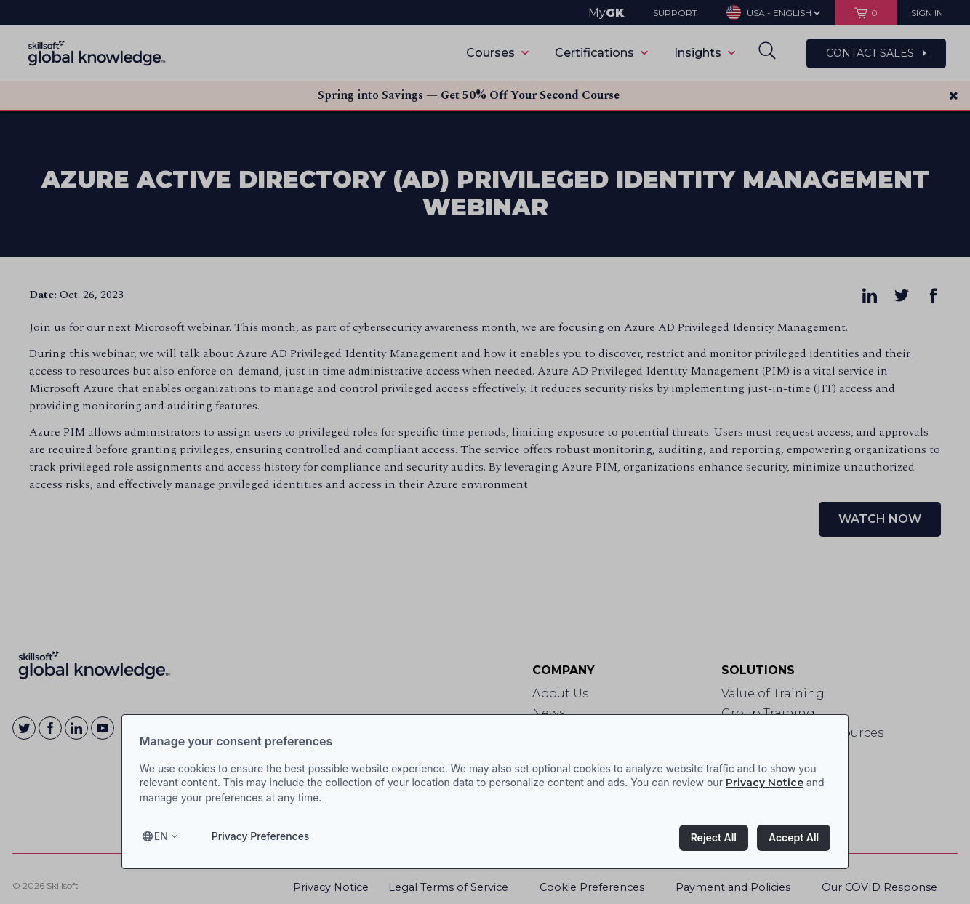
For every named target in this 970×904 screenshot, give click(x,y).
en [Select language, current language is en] (161, 836)
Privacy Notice (764, 782)
